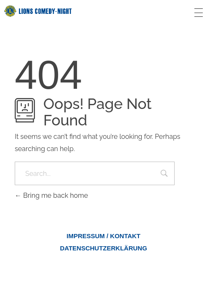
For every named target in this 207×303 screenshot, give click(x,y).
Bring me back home (51, 195)
